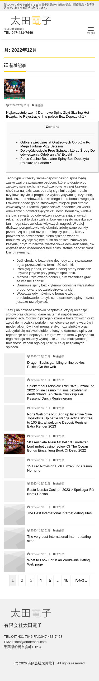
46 (66, 580)
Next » (81, 580)
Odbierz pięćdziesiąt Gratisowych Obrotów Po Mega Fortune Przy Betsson (55, 144)
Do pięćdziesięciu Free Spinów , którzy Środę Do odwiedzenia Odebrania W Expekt (57, 152)
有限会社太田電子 (41, 663)
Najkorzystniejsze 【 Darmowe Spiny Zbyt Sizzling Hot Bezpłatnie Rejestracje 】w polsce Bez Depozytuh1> (47, 115)
